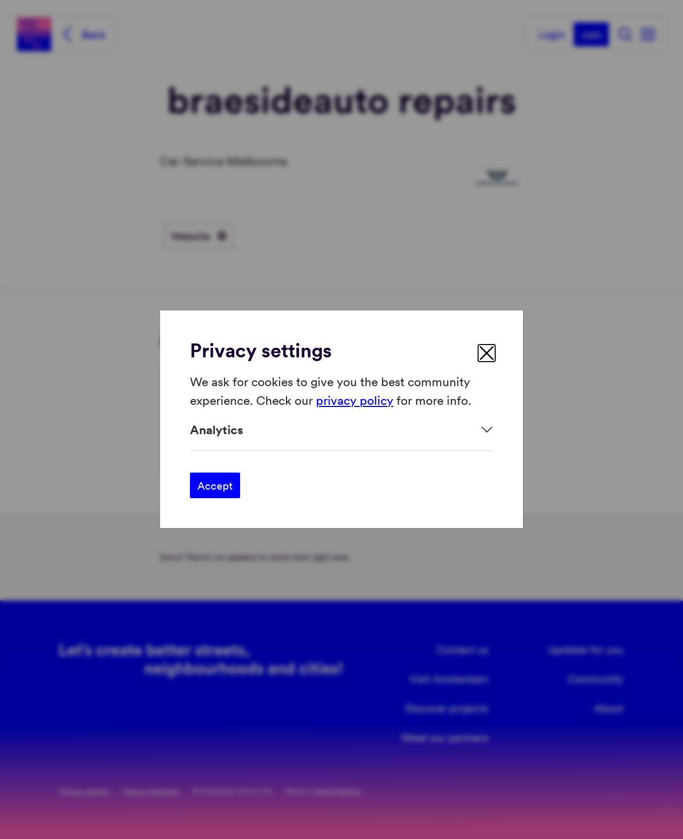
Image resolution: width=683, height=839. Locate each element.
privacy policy (354, 399)
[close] (486, 353)
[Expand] (341, 429)
